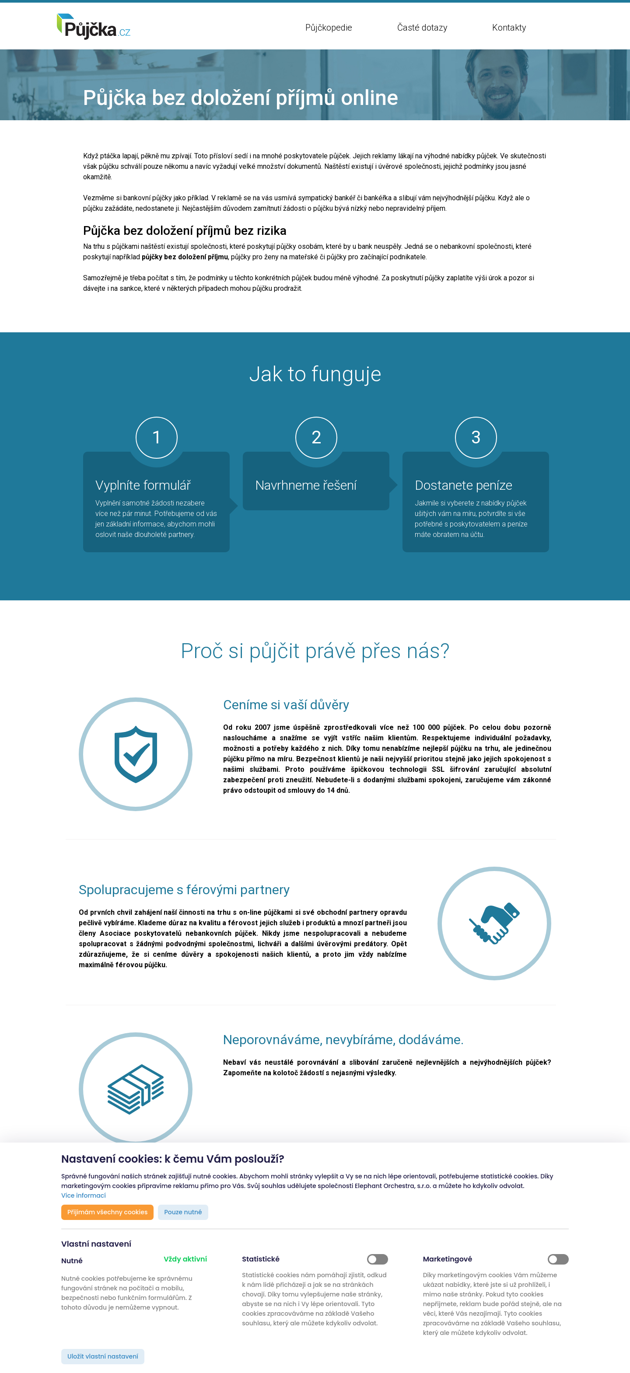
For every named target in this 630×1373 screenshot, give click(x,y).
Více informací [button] (83, 1195)
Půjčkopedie (328, 27)
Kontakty (509, 27)
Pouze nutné (183, 1212)
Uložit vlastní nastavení (102, 1356)
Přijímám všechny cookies (107, 1212)
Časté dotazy (422, 27)
